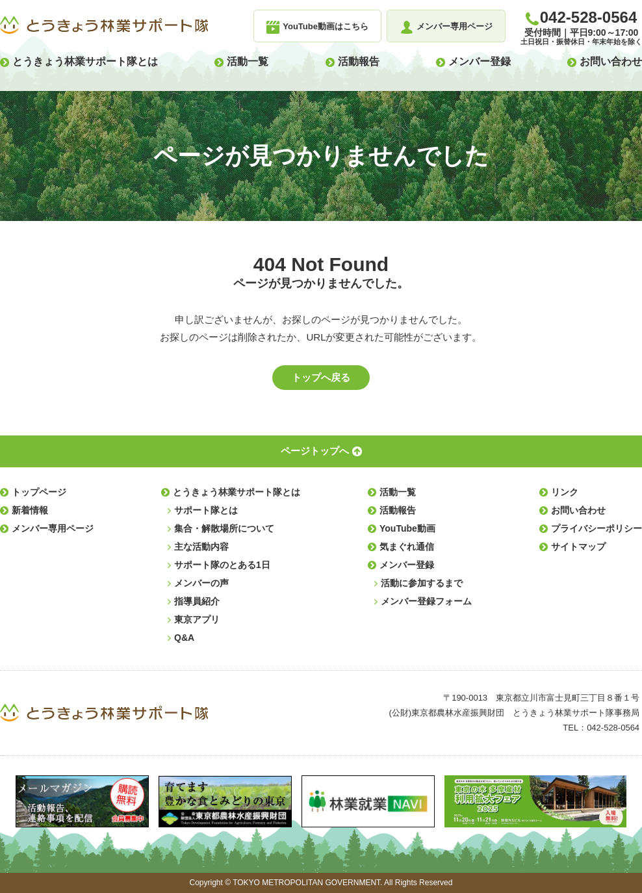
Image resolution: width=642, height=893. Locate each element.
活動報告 (358, 61)
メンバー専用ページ (53, 528)
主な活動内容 (201, 546)
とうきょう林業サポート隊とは (85, 61)
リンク (564, 492)
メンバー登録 (479, 61)
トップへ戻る (321, 377)
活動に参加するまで (422, 583)
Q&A (184, 637)
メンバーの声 (201, 583)
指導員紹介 (197, 601)
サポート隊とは (206, 510)
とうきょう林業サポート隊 (104, 25)
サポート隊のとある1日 (222, 565)
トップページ (39, 492)
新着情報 (30, 510)
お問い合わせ (611, 61)
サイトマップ (578, 546)
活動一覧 (247, 61)
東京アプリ (197, 619)
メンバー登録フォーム (426, 601)
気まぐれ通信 (406, 546)
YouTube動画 (407, 528)
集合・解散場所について (224, 528)
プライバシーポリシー (596, 528)
